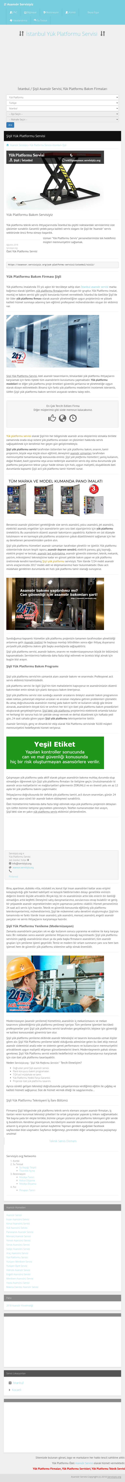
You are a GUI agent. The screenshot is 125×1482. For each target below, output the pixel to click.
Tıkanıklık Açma (27, 1170)
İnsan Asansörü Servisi (17, 1219)
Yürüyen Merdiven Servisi (19, 1261)
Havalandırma (18, 20)
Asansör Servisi (14, 1215)
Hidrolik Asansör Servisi (18, 1270)
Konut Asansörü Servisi (18, 1223)
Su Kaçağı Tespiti (27, 1167)
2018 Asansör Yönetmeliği (19, 1305)
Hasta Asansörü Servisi (18, 1282)
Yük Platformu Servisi (17, 1257)
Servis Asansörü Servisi (18, 1244)
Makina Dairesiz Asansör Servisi (22, 1287)
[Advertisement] (62, 62)
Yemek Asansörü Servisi (18, 1240)
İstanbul (18, 1383)
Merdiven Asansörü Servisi (19, 1278)
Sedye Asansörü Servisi (18, 1248)
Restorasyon (51, 12)
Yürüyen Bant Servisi (16, 1265)
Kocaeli (16, 1390)
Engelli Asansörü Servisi (18, 1274)
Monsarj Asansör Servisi (18, 1236)
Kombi (70, 12)
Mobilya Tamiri (26, 1177)
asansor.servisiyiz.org (23, 867)
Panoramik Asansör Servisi (19, 1232)
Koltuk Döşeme (27, 1180)
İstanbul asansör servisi (94, 287)
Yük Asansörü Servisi (16, 1227)
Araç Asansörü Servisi (17, 1253)
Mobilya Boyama (27, 1183)
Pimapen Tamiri (27, 1190)
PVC (13, 12)
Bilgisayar (30, 12)
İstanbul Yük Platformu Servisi (61, 33)
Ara (10, 124)
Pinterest (13, 876)
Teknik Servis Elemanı (62, 1141)
